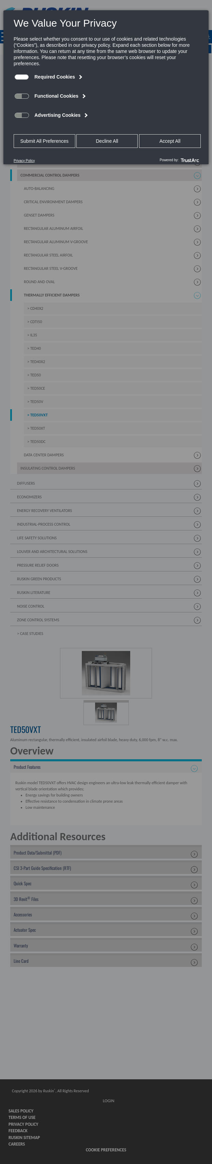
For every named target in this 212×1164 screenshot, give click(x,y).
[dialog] (106, 87)
